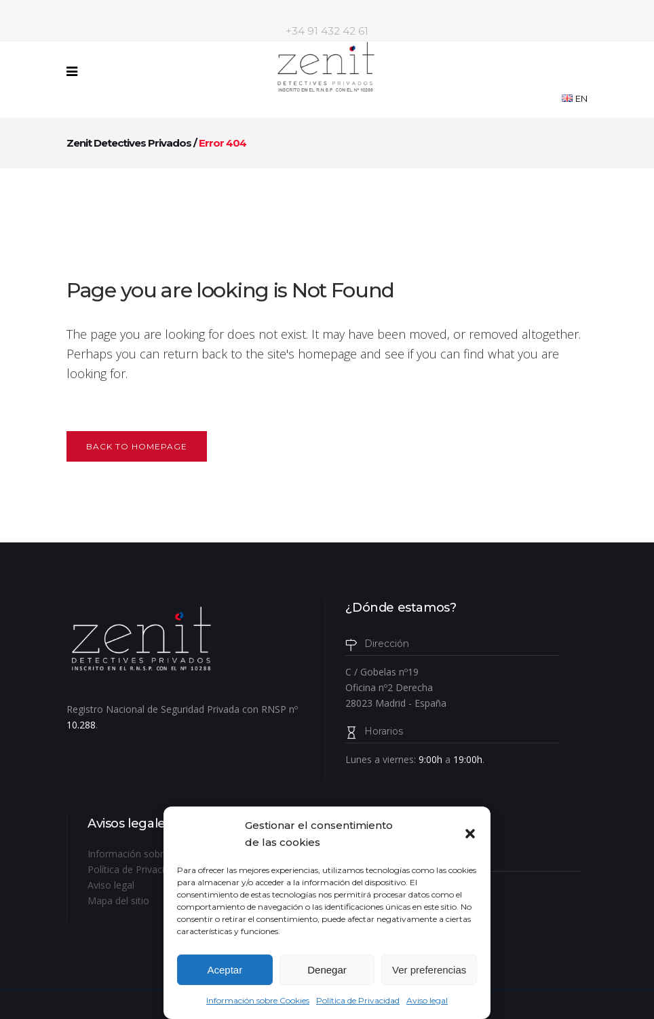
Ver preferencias (429, 970)
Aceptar (224, 970)
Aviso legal (427, 1000)
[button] (470, 833)
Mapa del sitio (118, 900)
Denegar (327, 970)
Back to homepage (136, 446)
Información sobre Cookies (257, 1000)
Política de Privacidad (358, 1000)
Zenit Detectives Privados (128, 142)
